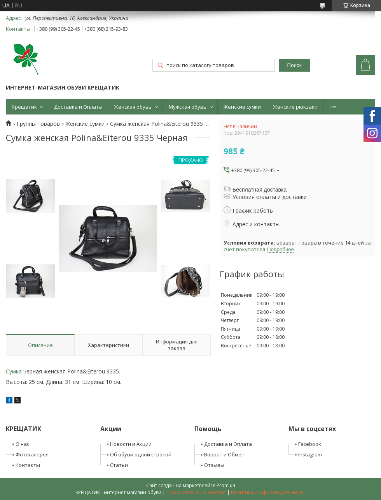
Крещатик (24, 106)
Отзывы (214, 464)
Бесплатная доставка (259, 190)
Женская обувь (133, 106)
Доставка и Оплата (78, 106)
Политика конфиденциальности (268, 492)
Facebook (309, 443)
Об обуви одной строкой (140, 454)
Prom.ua (226, 485)
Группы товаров (38, 123)
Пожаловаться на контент (196, 492)
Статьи (119, 464)
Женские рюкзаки (295, 106)
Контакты (28, 464)
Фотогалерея (32, 454)
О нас (22, 443)
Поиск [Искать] (294, 65)
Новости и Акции (131, 443)
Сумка (14, 371)
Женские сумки (242, 106)
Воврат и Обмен (224, 454)
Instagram (310, 454)
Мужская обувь (187, 106)
